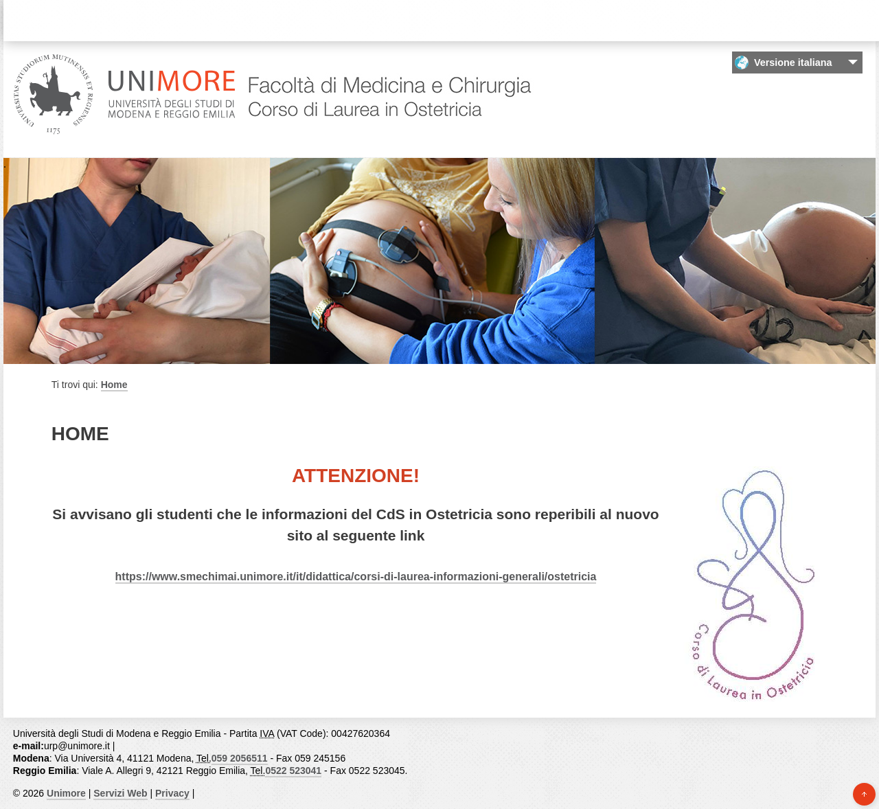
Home (114, 384)
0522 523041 (293, 770)
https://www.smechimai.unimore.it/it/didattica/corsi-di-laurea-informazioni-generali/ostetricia (356, 576)
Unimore (66, 793)
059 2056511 (240, 758)
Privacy (172, 793)
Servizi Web (120, 793)
